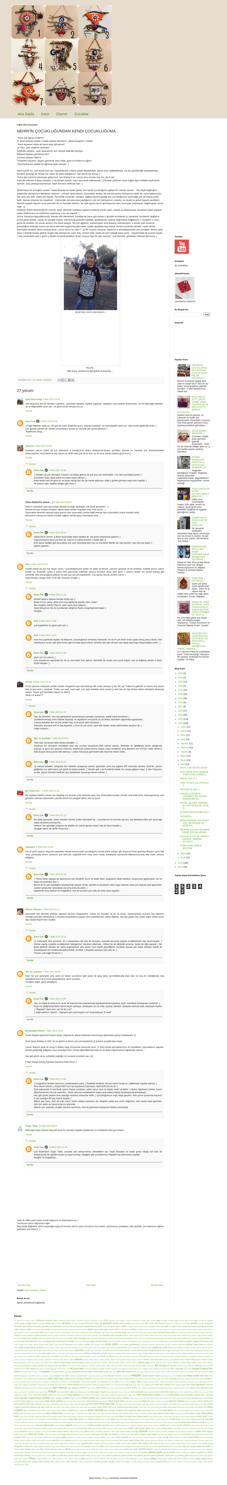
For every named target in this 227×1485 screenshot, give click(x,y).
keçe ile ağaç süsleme (71, 1404)
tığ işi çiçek (75, 1449)
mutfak (16, 1431)
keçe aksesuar (124, 1392)
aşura (85, 1329)
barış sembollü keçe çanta (164, 1332)
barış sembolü (181, 1332)
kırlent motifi (202, 1416)
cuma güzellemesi (131, 1344)
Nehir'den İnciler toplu (52, 1434)
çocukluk (133, 1350)
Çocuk (210, 1348)
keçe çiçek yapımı (37, 1401)
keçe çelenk (203, 1398)
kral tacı (31, 1422)
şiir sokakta (153, 1446)
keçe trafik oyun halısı (92, 1413)
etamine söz (42, 1365)
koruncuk (200, 1419)
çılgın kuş (63, 1348)
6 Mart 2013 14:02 (47, 635)
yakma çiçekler (169, 1452)
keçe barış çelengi (60, 1395)
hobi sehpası (109, 1379)
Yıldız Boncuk (71, 1462)
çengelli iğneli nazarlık (33, 1347)
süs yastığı (85, 1446)
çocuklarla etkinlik (123, 1350)
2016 (180, 711)
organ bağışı (151, 1434)
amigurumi (169, 1323)
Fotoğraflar (45, 1371)
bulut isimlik (168, 1341)
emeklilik (135, 1356)
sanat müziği (58, 1443)
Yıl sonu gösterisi (143, 1459)
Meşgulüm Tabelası (40, 1428)
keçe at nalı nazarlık (181, 1392)
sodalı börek (28, 1446)
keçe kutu (203, 1407)
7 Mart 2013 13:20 (57, 999)
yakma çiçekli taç (113, 1455)
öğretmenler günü (202, 1434)
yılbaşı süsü (49, 1462)
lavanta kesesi (185, 1422)
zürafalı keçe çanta (21, 1464)
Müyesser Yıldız (40, 1431)
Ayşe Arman (29, 1332)
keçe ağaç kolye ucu (82, 1392)
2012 (180, 863)
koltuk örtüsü (186, 1419)
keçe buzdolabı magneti (190, 1395)
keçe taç (27, 1413)
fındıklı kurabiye (111, 1369)
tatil (208, 1446)
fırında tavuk (165, 1369)
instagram (46, 1382)
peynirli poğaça (25, 1440)
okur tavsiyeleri (85, 1434)
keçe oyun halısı (144, 1410)
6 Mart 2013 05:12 (57, 532)
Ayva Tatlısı (39, 1332)
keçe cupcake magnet (24, 1398)
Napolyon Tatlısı (109, 1431)
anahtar (201, 1323)
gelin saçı (112, 1372)
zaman (179, 1462)
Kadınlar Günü (192, 1382)
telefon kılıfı (35, 1449)
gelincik (129, 1372)
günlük (205, 1372)
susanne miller (75, 1446)
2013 (180, 723)
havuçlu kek (126, 1376)
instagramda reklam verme (60, 1382)
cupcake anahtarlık (178, 1344)
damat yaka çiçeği (145, 1350)
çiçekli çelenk (121, 1347)
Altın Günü (149, 1323)
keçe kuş (177, 1407)
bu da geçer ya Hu (147, 1341)
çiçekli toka (167, 1347)
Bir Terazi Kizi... (33, 791)
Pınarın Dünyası (33, 909)
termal (53, 1449)
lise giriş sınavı (29, 1425)
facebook (131, 1366)
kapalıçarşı (48, 1388)
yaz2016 (89, 1459)
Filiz (27, 564)
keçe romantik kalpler (181, 1410)
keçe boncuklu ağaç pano (126, 1395)
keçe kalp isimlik (121, 1404)
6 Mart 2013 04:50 (62, 502)
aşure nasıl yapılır (101, 1329)
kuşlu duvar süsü (99, 1422)
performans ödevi (180, 1437)
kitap (71, 1419)
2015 (180, 715)
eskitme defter (68, 1360)
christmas (69, 1344)
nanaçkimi (99, 1431)
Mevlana (66, 1428)
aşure (90, 1329)
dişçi (71, 1353)
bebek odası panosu (200, 1335)
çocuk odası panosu (67, 1350)
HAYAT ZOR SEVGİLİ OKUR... (194, 768)
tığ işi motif (84, 1449)
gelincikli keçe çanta (140, 1372)
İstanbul (104, 1382)
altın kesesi (159, 1323)
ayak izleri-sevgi (33, 399)
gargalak (68, 1372)
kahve (64, 1385)
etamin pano (144, 1362)
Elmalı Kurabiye (107, 1356)
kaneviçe (39, 1388)
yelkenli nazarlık (99, 1459)
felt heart (206, 1366)
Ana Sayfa (26, 114)
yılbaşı (154, 1458)
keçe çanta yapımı (180, 1398)
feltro (81, 1368)
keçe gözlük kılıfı (206, 1401)
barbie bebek (110, 1332)
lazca (207, 1422)
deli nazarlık (185, 1350)
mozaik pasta (166, 1428)
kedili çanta (110, 1416)
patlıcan (84, 1437)
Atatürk (134, 1329)
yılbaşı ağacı (162, 1459)
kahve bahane (73, 1384)
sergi (78, 1443)
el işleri (61, 1356)
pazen (103, 1437)
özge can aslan (32, 1437)
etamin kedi (168, 1360)
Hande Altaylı (48, 1376)
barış (129, 1332)
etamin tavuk (167, 1363)
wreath (144, 1452)
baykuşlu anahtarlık (67, 1335)
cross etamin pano (97, 1344)
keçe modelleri (68, 1410)
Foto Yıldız (188, 1369)
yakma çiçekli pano (98, 1455)
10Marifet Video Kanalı (67, 1321)
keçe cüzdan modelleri (60, 1398)
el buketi (54, 1356)
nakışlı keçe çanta (76, 1431)
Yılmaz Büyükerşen (85, 1462)
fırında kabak (143, 1369)
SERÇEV (72, 1443)
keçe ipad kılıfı (87, 1404)
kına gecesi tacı (178, 1416)
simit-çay (167, 1443)
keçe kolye (167, 1407)
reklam (170, 1440)
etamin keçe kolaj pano (153, 1359)
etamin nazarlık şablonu (129, 1363)
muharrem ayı (195, 1428)
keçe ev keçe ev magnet (159, 1401)
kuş (73, 1422)
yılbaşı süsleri (38, 1462)
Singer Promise (196, 1443)
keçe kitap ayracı (131, 1407)
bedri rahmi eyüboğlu (77, 1338)
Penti (141, 1437)
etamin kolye (207, 1359)
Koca (86, 1419)
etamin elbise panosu (102, 1360)
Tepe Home (45, 1449)
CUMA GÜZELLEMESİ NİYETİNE (191, 846)
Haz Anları (172, 1376)
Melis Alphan (171, 1425)
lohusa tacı (49, 1425)
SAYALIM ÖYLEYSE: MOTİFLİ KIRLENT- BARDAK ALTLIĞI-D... (194, 839)
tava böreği (25, 1449)
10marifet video (50, 1320)
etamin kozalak (20, 1363)
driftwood (88, 1353)
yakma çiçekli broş (199, 1452)
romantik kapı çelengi (181, 1440)
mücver (30, 1431)
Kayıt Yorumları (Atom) (35, 1290)
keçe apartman (150, 1392)
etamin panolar (156, 1363)
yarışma (77, 1459)
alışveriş (58, 1323)
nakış (54, 1431)
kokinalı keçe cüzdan (102, 1419)
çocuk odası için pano (50, 1350)
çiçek (86, 1348)
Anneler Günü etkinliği (146, 1326)
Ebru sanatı (18, 1356)
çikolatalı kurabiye (189, 1348)
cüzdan (189, 1344)
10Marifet (40, 1320)
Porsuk (109, 1440)
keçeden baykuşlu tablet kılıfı (39, 1416)
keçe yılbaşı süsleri (193, 1413)
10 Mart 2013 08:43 (48, 1126)
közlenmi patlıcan (20, 1422)
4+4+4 (100, 1321)
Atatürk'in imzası (155, 1329)
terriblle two (60, 1449)
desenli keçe (208, 1350)
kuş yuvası (80, 1422)
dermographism (197, 1350)
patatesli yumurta (74, 1437)
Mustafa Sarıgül (207, 1428)
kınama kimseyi (190, 1416)
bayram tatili (138, 1335)
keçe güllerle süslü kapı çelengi (27, 1404)
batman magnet (199, 1332)
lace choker (163, 1422)
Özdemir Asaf (20, 1437)
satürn (66, 1443)
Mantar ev (124, 1425)
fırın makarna (123, 1369)
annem (157, 1326)
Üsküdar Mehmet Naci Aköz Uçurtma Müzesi (42, 1452)
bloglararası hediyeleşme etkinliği (60, 1341)
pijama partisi (46, 1440)
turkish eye (127, 1449)
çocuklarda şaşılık (109, 1350)
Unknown (30, 847)
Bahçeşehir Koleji (68, 1332)
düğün (184, 1353)
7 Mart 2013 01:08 (57, 653)
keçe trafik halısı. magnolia (73, 1413)
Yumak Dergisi (136, 1462)
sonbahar (47, 1446)
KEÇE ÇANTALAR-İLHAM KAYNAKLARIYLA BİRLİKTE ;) (201, 493)
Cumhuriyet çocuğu (163, 1344)
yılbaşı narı (26, 1462)
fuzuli (52, 1372)
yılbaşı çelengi (201, 1458)
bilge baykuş (178, 1338)
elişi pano (75, 1356)
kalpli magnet (175, 1385)
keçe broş (165, 1395)
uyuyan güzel (19, 1452)
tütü (160, 1449)
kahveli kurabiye (86, 1385)
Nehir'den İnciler (36, 1434)
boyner (110, 1341)
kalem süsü (110, 1385)
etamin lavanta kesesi (75, 1362)
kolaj (117, 1419)
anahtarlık (208, 1323)
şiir (147, 1446)
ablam (122, 1321)
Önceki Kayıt (157, 1285)
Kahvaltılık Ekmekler (54, 1385)
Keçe (45, 114)
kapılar (121, 1388)
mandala (89, 1425)
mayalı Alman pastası (151, 1425)
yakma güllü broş (185, 1455)
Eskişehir (170, 1356)
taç (184, 1446)
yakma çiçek (155, 1452)
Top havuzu (99, 1449)
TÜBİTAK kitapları (145, 1449)
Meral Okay (195, 1425)
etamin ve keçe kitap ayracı (184, 1362)
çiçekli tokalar (177, 1348)
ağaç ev (159, 1320)
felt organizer (52, 1369)
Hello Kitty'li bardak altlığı (37, 1379)
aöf (162, 1326)
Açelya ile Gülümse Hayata (135, 1321)
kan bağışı (191, 1384)
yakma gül (174, 1455)
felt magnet (31, 1369)
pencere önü (133, 1437)
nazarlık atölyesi (154, 1431)
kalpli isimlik (149, 1385)
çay (205, 1344)
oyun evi (177, 1434)
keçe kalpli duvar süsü (177, 1404)
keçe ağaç (69, 1392)
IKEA (179, 1379)
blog (185, 1338)
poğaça (68, 1440)
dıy (33, 1353)
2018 (180, 702)
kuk (39, 1422)
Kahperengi (41, 1385)
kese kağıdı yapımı (140, 1416)
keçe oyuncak (157, 1410)
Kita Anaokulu (63, 1419)
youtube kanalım (108, 1462)
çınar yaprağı (72, 1348)
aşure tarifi (113, 1329)
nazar (122, 1431)
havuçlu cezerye (114, 1376)
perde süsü (168, 1437)
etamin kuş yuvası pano (44, 1363)
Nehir (198, 1431)
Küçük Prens (148, 1422)
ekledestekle (45, 1356)
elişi (69, 1356)
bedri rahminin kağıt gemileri (98, 1338)
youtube (96, 1462)
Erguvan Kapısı (153, 1356)
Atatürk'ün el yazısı (169, 1329)
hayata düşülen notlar (151, 1376)
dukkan (119, 1353)
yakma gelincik (143, 1455)
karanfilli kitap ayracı (165, 1388)
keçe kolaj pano (157, 1407)
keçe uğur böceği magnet (124, 1413)
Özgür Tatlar (31, 1126)
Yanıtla (28, 411)
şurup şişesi (177, 1446)
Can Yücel (48, 1344)
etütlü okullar (81, 1366)
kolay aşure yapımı (143, 1419)
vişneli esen (121, 1452)
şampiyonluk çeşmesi (133, 1446)
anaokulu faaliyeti (83, 1326)
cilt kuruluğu (78, 1344)
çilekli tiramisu (202, 1348)
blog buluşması (193, 1338)
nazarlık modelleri (168, 1431)
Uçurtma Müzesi (195, 1449)
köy (211, 1419)
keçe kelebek (117, 1407)
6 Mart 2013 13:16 (42, 682)
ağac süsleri (151, 1321)
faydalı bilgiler (141, 1366)
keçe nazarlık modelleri (114, 1410)
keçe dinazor (92, 1401)
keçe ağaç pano (113, 1392)
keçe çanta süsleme (137, 1398)
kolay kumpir (156, 1419)
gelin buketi (93, 1372)
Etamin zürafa (30, 1365)
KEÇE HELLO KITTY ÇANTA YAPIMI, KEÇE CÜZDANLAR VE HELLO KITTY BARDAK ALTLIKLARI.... (192, 404)
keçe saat (193, 1410)
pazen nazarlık (122, 1437)
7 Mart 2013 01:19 (57, 874)
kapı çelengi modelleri (76, 1388)
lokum (57, 1425)
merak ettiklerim (183, 1425)
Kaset (198, 1388)
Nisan (184, 760)
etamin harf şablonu (118, 1360)
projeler (126, 1440)
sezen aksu (137, 1443)
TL (90, 1449)
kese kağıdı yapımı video (158, 1416)
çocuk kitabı (18, 1350)
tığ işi (67, 1449)
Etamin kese (178, 1359)
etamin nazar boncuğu (110, 1363)
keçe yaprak (179, 1413)
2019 (180, 698)
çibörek (81, 1348)
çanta (195, 1344)
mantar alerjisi (114, 1425)
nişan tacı (66, 1434)
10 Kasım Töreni (29, 1321)
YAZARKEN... (186, 816)
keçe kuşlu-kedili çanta (189, 1407)
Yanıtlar (32, 464)
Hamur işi (39, 1376)
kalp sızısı (141, 1385)
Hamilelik (31, 1376)
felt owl (60, 1369)
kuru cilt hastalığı (65, 1422)
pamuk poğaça (55, 1437)
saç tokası (34, 1443)
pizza (62, 1440)
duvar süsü (147, 1353)
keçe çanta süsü (166, 1398)
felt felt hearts (183, 1366)
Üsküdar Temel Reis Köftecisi (70, 1452)
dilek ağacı (46, 1353)
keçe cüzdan (43, 1397)
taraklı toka (201, 1446)
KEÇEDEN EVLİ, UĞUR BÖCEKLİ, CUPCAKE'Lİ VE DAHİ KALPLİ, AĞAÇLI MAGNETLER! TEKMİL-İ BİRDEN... (193, 641)
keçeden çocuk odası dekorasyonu (64, 1416)
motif (131, 1428)
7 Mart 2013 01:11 (57, 712)
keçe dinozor (103, 1401)
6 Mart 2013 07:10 (39, 564)
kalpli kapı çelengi (162, 1384)
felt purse (74, 1368)
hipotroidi (96, 1379)
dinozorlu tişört (63, 1353)
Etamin (61, 114)
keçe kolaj (61, 1392)
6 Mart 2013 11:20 (57, 595)
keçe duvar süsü (116, 1401)
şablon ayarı (109, 1446)
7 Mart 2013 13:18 (57, 762)
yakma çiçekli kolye (82, 1455)
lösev (62, 1425)
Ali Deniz (66, 1323)
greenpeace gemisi (178, 1372)
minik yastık (117, 1428)
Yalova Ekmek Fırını (60, 1459)
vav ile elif (94, 1452)
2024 (180, 681)
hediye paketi (192, 1375)
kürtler (155, 1422)
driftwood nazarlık (99, 1353)
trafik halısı (119, 1449)
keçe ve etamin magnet (143, 1413)
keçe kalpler (163, 1404)
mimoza (110, 1428)
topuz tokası (109, 1449)
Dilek (39, 1353)
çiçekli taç (157, 1347)
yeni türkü (126, 1459)
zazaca (185, 1462)
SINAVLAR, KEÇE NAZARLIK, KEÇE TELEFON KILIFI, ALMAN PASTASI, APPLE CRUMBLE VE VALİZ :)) (201, 608)
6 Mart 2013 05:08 (57, 470)
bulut (161, 1341)
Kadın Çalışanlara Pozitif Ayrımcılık (173, 1382)
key (170, 1416)
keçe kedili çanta (85, 1407)
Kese (129, 1416)
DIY (35, 1353)
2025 (180, 677)
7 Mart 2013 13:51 (54, 1031)
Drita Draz (112, 1353)
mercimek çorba (207, 1425)
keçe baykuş (74, 1395)
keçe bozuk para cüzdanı (149, 1395)
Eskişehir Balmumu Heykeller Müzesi (189, 1356)
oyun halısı (185, 1434)
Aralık (184, 727)
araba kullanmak (183, 1326)
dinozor (54, 1353)
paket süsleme (43, 1437)
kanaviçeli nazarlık (29, 1388)
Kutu (136, 1422)
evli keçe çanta (94, 1366)
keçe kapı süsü (43, 1407)
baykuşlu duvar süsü (83, 1335)
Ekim (183, 735)
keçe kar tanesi (55, 1407)
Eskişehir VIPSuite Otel (54, 1360)
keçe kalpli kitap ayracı (194, 1404)
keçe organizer (130, 1410)
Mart (183, 764)
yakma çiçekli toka (129, 1455)
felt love (23, 1369)
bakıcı (77, 1332)
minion (125, 1428)
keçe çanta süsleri (152, 1398)
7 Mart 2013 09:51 (60, 738)
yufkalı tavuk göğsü (123, 1462)
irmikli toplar (85, 1382)
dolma (81, 1353)
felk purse (150, 1366)
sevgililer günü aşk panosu (103, 1443)
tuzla (135, 1449)
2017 (180, 706)
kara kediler (132, 1388)
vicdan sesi (103, 1452)
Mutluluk (23, 1431)
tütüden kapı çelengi (169, 1449)
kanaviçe (200, 1384)
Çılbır (57, 1348)
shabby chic (148, 1443)
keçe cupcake (207, 1395)
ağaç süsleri (179, 1321)
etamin (78, 1359)
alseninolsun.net (138, 1323)
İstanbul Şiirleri (114, 1382)
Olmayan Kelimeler (100, 1434)
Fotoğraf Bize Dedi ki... (30, 1372)
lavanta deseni (173, 1422)
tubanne (29, 446)
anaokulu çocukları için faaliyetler (47, 1326)
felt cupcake (172, 1365)
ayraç (179, 1329)
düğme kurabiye (176, 1353)
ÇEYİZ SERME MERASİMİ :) (199, 432)
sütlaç (101, 1446)
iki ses (31, 1382)
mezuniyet (74, 1428)
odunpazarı (75, 1434)
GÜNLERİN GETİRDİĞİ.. (198, 579)
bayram (119, 1335)
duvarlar (156, 1353)
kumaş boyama (47, 1422)
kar (125, 1388)
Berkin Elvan (114, 1338)
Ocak (183, 857)
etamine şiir (53, 1365)
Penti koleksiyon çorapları (153, 1437)
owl (159, 1434)
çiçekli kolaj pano (134, 1348)
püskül (147, 1440)
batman (190, 1332)
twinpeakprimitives (35, 1031)
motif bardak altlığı (142, 1428)
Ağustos (185, 743)
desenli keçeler (20, 1353)
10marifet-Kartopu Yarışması (87, 1321)
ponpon (103, 1440)
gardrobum (59, 1372)
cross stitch (111, 1344)
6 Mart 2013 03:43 (49, 421)
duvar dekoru (127, 1353)
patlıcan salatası (94, 1437)
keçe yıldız (23, 1416)
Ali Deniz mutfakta (78, 1323)
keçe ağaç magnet (98, 1392)
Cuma (121, 1344)
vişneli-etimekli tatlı (134, 1452)
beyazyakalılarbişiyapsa (155, 1338)
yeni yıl (133, 1458)
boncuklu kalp (101, 1341)
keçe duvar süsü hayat (133, 1401)
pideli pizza (36, 1440)
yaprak (70, 1459)
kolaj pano (132, 1419)
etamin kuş (30, 1363)
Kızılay (54, 1419)
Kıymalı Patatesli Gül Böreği (32, 1419)
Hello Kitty (204, 1376)
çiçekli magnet (146, 1348)
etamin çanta (88, 1360)
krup (36, 1422)
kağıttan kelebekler (30, 1385)
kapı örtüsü (91, 1388)
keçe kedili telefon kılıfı (102, 1407)
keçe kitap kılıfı (144, 1407)
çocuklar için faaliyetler (93, 1350)
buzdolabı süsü (206, 1341)
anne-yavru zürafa (118, 1326)
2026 (180, 673)
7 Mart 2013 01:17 (51, 909)
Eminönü (142, 1356)
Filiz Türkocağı (177, 1369)
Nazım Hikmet (180, 1431)
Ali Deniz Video (92, 1323)
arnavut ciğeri (26, 1329)
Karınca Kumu (184, 1388)
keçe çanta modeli (103, 1398)
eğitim (38, 1356)
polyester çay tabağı (79, 1440)
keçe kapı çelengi (28, 1407)
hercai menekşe (77, 1379)
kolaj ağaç (124, 1419)
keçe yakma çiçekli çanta (163, 1413)
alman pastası (125, 1323)
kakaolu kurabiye (99, 1385)
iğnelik (208, 1379)
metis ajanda (58, 1428)
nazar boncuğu (131, 1431)
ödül (192, 1434)
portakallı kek (117, 1440)
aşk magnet (68, 1329)
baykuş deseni (41, 1335)
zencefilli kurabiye (195, 1462)
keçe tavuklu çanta (38, 1413)
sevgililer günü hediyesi (123, 1443)
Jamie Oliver (125, 1382)
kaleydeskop (119, 1385)
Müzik (49, 1431)
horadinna (139, 1379)
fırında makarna (154, 1369)
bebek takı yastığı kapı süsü (48, 1338)
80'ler (106, 1320)
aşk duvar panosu (57, 1329)
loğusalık (39, 1425)
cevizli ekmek (59, 1344)
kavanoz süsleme (20, 1392)
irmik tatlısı (75, 1382)
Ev (87, 1366)
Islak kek (194, 1379)
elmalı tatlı (118, 1356)
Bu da (137, 1341)
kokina (91, 1419)
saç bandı (25, 1443)
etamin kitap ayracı (193, 1359)
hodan (116, 1379)
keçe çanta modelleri (120, 1398)
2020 (180, 694)
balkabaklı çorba (87, 1332)
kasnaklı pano (207, 1388)
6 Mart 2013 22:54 (44, 847)
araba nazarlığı (197, 1326)
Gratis (168, 1372)
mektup (163, 1425)
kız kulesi (47, 1419)
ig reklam (201, 1379)
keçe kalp (109, 1404)
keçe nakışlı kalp (81, 1410)
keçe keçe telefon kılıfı (70, 1407)
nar (117, 1431)
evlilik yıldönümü (112, 1366)
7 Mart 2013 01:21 (57, 937)
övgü (211, 1434)
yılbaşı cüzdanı (189, 1459)
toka (93, 1449)
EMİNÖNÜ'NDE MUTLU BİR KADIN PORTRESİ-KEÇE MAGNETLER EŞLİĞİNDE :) (200, 553)
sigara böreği (158, 1443)
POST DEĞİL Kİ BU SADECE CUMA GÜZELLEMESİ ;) (194, 773)
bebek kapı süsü (165, 1335)
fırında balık (132, 1369)
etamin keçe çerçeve (135, 1360)
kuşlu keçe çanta (127, 1422)
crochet (86, 1344)
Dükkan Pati (198, 1353)
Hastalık (73, 1376)
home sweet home (127, 1379)
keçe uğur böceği (107, 1413)
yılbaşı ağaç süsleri (175, 1459)
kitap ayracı (79, 1419)
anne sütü (106, 1326)
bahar (47, 1332)
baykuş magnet (53, 1335)
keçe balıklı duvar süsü (27, 1395)
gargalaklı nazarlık (80, 1372)
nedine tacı (191, 1431)
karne (192, 1388)
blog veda (41, 1341)
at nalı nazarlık (124, 1329)
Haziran (185, 752)
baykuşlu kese (96, 1335)
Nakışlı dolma (63, 1431)
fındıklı (102, 1369)
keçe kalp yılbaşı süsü (150, 1404)
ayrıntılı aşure (187, 1329)
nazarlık (143, 1431)
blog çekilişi (204, 1338)
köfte (207, 1419)
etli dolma (62, 1365)
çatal (201, 1344)
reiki (165, 1440)
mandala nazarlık (101, 1425)
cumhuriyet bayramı (147, 1344)
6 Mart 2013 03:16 (51, 399)
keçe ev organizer (191, 1401)
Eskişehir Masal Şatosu (35, 1360)
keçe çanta (88, 1397)
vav (88, 1452)
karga (176, 1388)
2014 (180, 719)
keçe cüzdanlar (76, 1398)
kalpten (183, 1385)
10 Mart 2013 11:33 (58, 1147)
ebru (211, 1353)
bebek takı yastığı (29, 1338)
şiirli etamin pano (165, 1446)
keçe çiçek (25, 1401)
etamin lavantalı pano (93, 1363)
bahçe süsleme (55, 1332)
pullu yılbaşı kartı (136, 1440)
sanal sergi (49, 1443)
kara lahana (142, 1388)
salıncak (41, 1443)
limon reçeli (18, 1425)
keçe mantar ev (30, 1410)
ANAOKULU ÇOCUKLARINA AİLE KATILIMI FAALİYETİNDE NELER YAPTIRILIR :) (199, 371)
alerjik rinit (50, 1323)
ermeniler (163, 1356)
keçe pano (168, 1410)
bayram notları (128, 1335)
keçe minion (41, 1410)
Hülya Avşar (155, 1379)
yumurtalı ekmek (148, 1462)
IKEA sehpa (185, 1379)
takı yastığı (191, 1446)
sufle (67, 1446)
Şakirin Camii (119, 1446)
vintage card (112, 1452)
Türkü (156, 1449)
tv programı (183, 1449)
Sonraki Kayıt (24, 1285)
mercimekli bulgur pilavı (23, 1428)
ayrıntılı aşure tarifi (200, 1329)
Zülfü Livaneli (208, 1462)
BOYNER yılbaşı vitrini (121, 1341)
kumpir (56, 1422)
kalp (126, 1384)
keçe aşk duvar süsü (164, 1392)
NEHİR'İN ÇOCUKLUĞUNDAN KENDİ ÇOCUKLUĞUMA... (194, 830)
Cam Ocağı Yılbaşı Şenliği (34, 1344)
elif (66, 1356)
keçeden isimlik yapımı (86, 1416)
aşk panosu (78, 1329)
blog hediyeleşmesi (29, 1341)
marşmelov (133, 1425)
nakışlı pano (89, 1431)
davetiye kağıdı (165, 1350)
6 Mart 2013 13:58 (47, 621)
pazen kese (110, 1437)
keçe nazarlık (95, 1410)
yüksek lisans (161, 1462)
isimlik (93, 1382)
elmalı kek (95, 1356)
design (28, 1353)
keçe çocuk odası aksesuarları (75, 1401)
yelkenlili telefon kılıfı (114, 1459)
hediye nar (181, 1376)
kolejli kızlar (175, 1419)
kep (125, 1416)
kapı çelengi (60, 1387)
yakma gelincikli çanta (160, 1455)
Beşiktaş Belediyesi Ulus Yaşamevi (132, 1338)
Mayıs (184, 756)
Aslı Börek (36, 1329)
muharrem (185, 1428)
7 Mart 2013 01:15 (57, 815)
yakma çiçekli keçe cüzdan (41, 1455)
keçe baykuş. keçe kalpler (90, 1395)
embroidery (127, 1356)
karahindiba (152, 1388)
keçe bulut (174, 1395)
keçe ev (146, 1401)
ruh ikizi (201, 1440)
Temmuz (185, 747)
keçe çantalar (193, 1398)
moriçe (28, 682)
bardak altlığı (120, 1332)
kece (46, 1392)
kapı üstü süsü (112, 1388)
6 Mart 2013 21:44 (50, 791)
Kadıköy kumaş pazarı (150, 1382)
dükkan (190, 1353)
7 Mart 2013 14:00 (57, 1079)
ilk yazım (38, 1382)
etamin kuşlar (59, 1362)
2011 (180, 867)
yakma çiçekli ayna (183, 1452)
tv (178, 1449)
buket (157, 1341)
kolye (193, 1419)
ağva (196, 1320)
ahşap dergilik (25, 1323)
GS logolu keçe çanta (194, 1372)
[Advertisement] (90, 1257)
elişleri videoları (85, 1356)
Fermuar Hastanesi (92, 1369)
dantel (156, 1350)
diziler (76, 1353)
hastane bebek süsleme (85, 1376)
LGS (211, 1422)
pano (64, 1437)
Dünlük (206, 1353)
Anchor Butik (96, 1326)
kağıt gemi (18, 1385)
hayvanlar (164, 1376)
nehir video (23, 1434)
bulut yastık (178, 1341)
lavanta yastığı (198, 1422)
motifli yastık (155, 1428)
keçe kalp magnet (134, 1404)
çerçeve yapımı (49, 1348)
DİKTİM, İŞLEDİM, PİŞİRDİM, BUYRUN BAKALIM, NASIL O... (194, 805)
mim (104, 1428)
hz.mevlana (171, 1379)
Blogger (105, 1478)
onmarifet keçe (124, 1434)
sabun (207, 1440)
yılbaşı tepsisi (60, 1462)
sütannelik (95, 1446)
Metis (50, 1428)
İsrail (98, 1382)
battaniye (209, 1332)
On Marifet (113, 1434)
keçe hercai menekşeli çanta (52, 1404)
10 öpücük (18, 1321)
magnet (68, 1425)
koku (113, 1419)
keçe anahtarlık (137, 1392)
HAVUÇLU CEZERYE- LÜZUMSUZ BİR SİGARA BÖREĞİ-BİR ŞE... (193, 796)
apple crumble (170, 1326)
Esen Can (30, 421)
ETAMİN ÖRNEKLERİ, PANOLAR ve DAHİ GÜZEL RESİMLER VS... (200, 462)
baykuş (17, 1335)
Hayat (136, 1375)
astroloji (43, 1329)
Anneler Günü (132, 1326)
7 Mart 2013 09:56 (51, 971)
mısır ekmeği (97, 1428)
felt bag (162, 1365)
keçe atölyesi (195, 1392)
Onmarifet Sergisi (138, 1434)
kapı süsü (101, 1387)
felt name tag (41, 1369)
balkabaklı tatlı (98, 1332)
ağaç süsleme (169, 1321)
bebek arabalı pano (151, 1335)
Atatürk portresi (143, 1329)
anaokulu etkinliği (68, 1326)
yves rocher (172, 1462)
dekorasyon (176, 1350)
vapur (84, 1452)
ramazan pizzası (156, 1440)
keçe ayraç (204, 1392)
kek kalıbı (119, 1416)
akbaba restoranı (38, 1323)
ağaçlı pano (188, 1321)
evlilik (103, 1366)
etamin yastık (202, 1363)
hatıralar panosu (101, 1376)
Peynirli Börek (193, 1437)
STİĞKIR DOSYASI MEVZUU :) (195, 812)
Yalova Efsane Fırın (44, 1459)
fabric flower (123, 1366)
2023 (180, 686)
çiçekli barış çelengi (108, 1348)
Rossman (194, 1440)
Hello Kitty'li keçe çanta (59, 1378)
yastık (82, 1458)
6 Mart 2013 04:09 (43, 446)
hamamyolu (23, 1376)
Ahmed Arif (203, 1321)
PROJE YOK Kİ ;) (188, 778)
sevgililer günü (87, 1443)
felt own (66, 1369)
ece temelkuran (29, 1356)
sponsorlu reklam (58, 1446)
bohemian (78, 1341)
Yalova (32, 1458)
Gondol (151, 1372)
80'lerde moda (114, 1321)
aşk (48, 1329)
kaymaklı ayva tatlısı (35, 1392)
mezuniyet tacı (85, 1428)
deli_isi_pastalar (42, 738)
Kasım (184, 731)
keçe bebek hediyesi (108, 1395)
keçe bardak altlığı (45, 1395)
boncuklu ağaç (88, 1341)
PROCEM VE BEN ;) (190, 789)
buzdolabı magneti (191, 1341)
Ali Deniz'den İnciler (109, 1323)
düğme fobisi (164, 1353)
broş (133, 1341)
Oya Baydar (168, 1434)
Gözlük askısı (160, 1372)
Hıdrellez (88, 1379)
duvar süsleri (137, 1353)
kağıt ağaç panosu (206, 1382)
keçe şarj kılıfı (203, 1410)
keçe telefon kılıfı (54, 1413)
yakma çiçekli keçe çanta (62, 1455)
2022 (180, 690)
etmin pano (71, 1366)
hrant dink (147, 1379)
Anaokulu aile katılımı (23, 1326)
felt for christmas (195, 1365)
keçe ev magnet (176, 1401)
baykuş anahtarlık (27, 1335)
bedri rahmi (63, 1338)
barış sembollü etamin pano (142, 1332)
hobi (101, 1379)
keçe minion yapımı (54, 1410)
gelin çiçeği (103, 1372)
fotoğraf (196, 1368)
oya (162, 1434)
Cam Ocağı (18, 1344)
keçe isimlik (99, 1404)
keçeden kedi (100, 1416)
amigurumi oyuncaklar (182, 1323)
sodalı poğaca (38, 1446)
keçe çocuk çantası (54, 1401)
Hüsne (163, 1379)
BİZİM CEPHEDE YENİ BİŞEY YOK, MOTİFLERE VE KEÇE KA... (194, 823)
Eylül (183, 739)
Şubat (184, 853)
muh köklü (177, 1428)
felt (156, 1365)
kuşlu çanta (88, 1422)
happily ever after (61, 1376)
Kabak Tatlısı (135, 1382)
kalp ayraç (133, 1385)
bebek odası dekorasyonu (182, 1335)
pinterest (55, 1440)
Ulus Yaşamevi (207, 1449)
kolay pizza (165, 1419)
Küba (141, 1422)
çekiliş (20, 1347)
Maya (140, 1425)
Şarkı (144, 1446)
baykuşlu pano (109, 1335)
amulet (194, 1323)
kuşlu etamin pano (113, 1422)
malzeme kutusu (79, 1425)
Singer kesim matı (183, 1443)
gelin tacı (121, 1371)
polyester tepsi (93, 1440)
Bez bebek (168, 1338)
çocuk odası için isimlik (32, 1350)
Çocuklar (81, 114)
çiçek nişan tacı (94, 1348)
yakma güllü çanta (200, 1455)
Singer (173, 1443)
